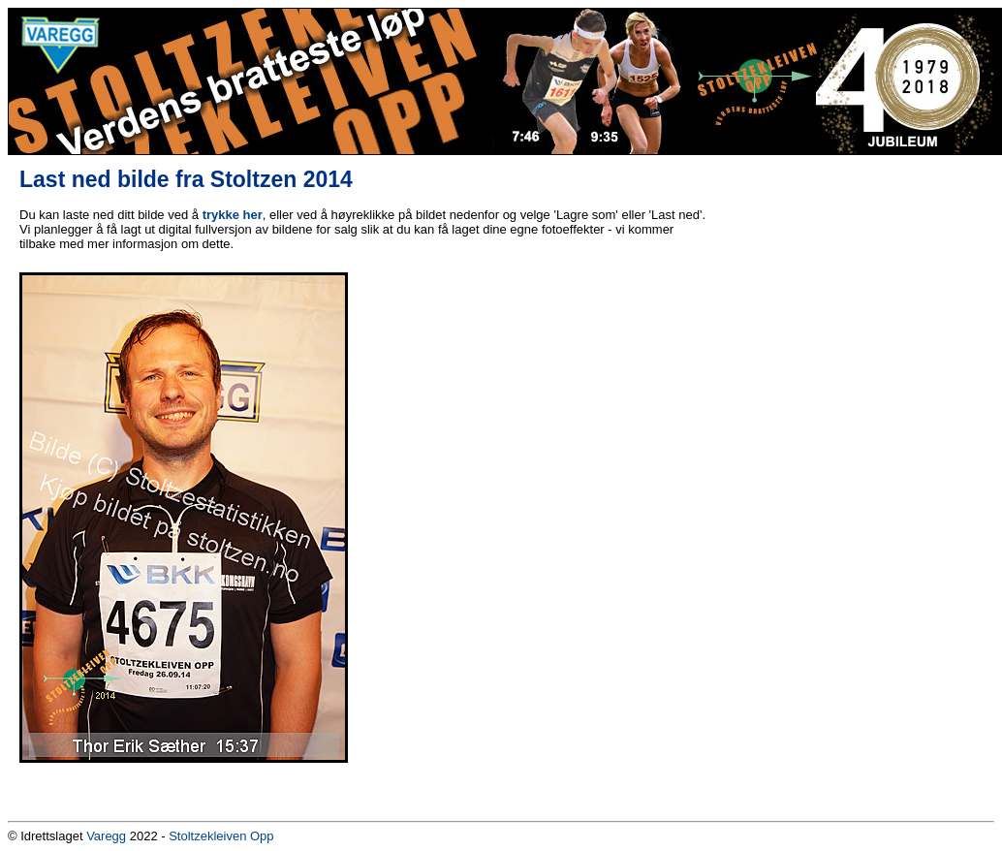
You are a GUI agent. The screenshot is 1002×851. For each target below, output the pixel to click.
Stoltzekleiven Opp (221, 836)
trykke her (233, 214)
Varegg (106, 836)
